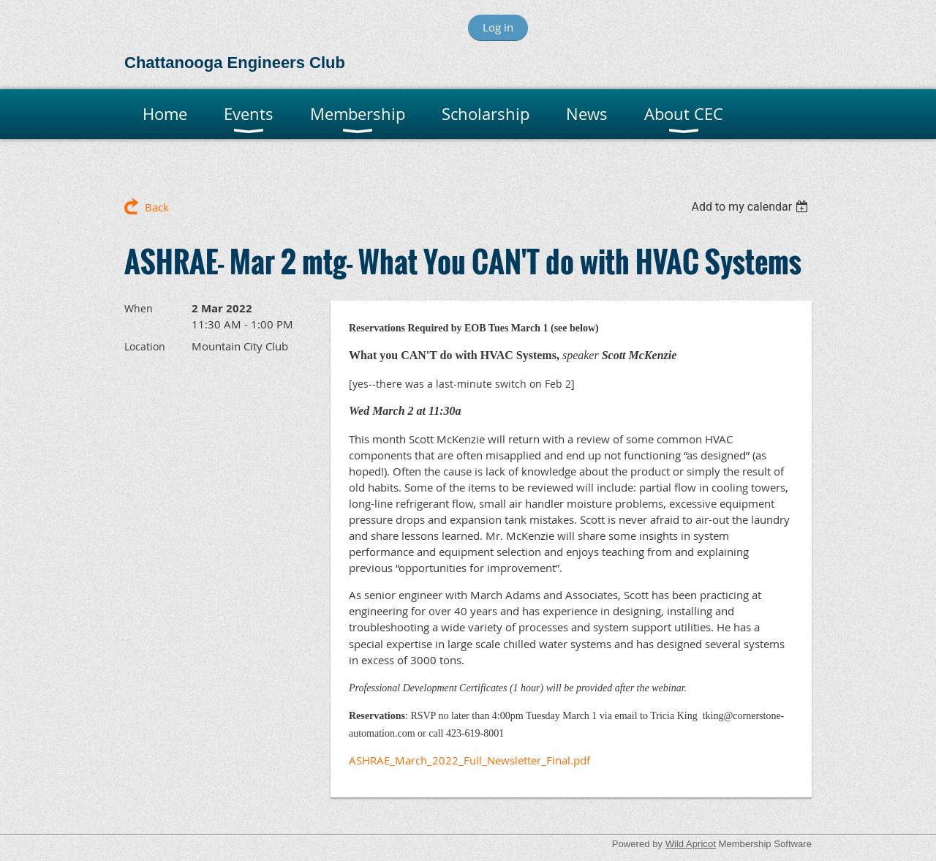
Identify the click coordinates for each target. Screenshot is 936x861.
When (138, 308)
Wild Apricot (690, 843)
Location (144, 346)
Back (157, 207)
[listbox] (751, 207)
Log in (498, 27)
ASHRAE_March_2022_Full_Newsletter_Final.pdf (469, 760)
